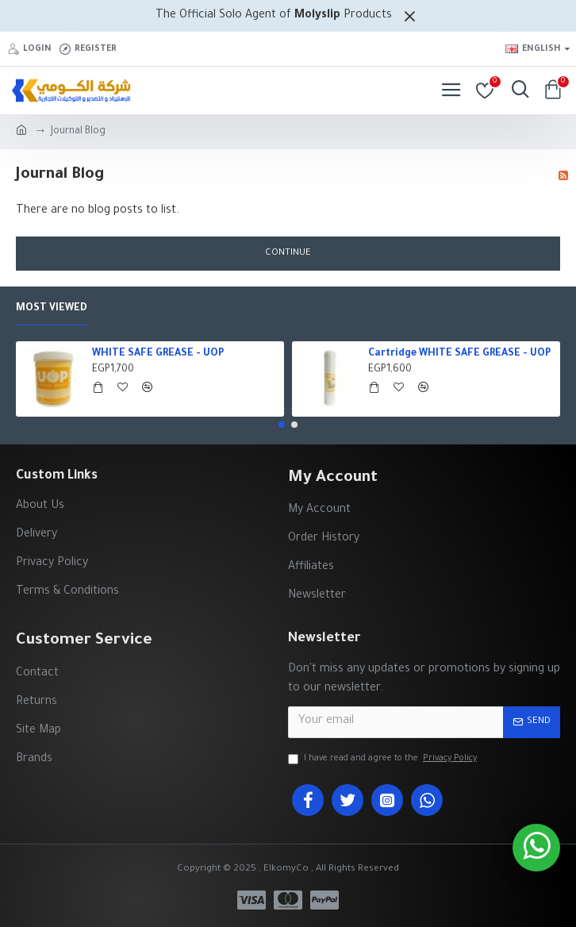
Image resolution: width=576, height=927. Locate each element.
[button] (281, 424)
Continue (288, 253)
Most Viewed (51, 308)
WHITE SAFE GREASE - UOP (158, 354)
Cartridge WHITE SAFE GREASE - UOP (459, 354)
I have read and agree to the (383, 759)
